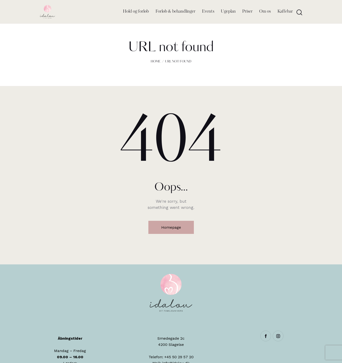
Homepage (171, 227)
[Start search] (299, 12)
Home (156, 61)
